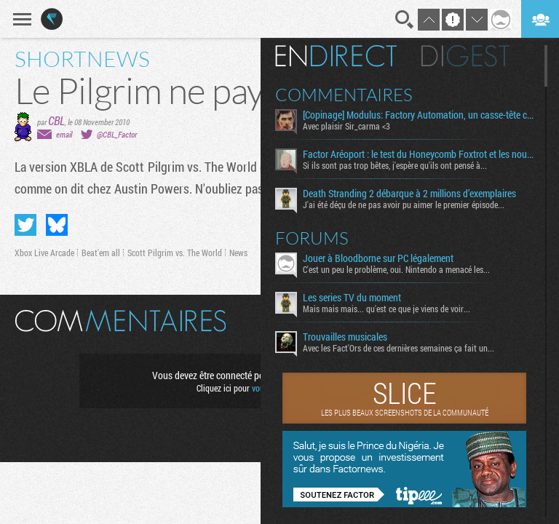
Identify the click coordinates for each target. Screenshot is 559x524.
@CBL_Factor (117, 134)
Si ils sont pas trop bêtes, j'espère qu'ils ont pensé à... (395, 165)
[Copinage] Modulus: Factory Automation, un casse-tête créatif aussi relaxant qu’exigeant (418, 115)
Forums (312, 238)
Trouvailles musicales (345, 337)
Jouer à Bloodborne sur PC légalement (378, 258)
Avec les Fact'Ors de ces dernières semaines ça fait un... (398, 348)
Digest (465, 56)
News (238, 252)
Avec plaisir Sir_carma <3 (346, 126)
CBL (56, 120)
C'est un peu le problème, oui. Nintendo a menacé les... (396, 269)
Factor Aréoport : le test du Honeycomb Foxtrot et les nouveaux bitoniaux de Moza (418, 154)
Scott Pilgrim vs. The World (174, 252)
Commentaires (344, 95)
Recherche (405, 20)
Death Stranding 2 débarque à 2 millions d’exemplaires (409, 193)
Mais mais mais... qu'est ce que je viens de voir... (386, 308)
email (64, 134)
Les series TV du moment (352, 297)
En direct (336, 56)
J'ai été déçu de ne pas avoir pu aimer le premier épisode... (403, 204)
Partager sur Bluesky (57, 225)
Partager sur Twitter (25, 225)
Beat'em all (101, 252)
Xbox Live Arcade (44, 252)
